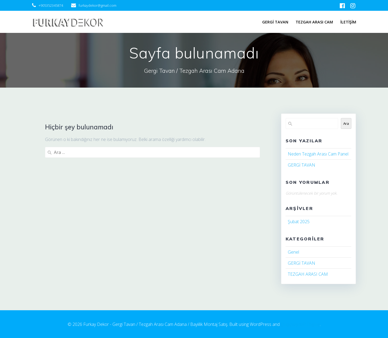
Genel (293, 252)
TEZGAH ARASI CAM (314, 22)
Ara (346, 123)
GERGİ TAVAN (275, 22)
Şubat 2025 (299, 222)
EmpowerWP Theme (300, 324)
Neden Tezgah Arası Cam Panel (318, 154)
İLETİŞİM (348, 22)
